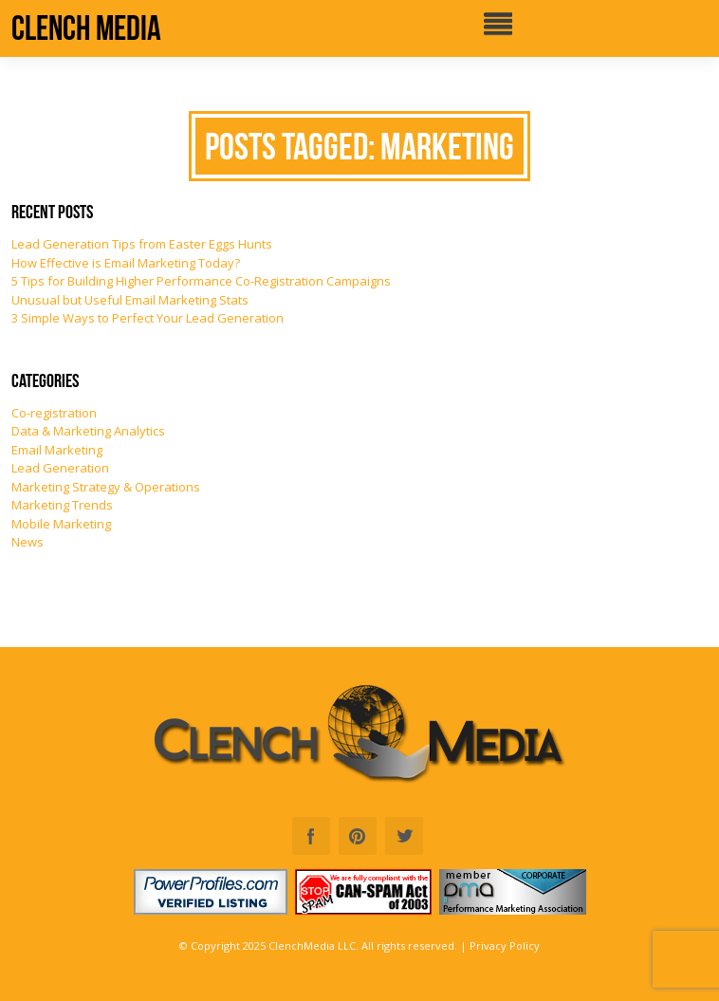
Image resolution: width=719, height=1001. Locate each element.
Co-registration (54, 412)
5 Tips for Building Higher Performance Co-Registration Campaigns (201, 280)
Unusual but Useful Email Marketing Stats (130, 299)
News (27, 541)
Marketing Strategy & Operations (105, 486)
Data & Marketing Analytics (88, 430)
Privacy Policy (505, 945)
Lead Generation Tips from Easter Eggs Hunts (141, 243)
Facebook (311, 836)
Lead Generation (60, 467)
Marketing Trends (62, 504)
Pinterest (358, 836)
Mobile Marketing (61, 523)
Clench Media (86, 28)
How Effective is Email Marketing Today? (125, 262)
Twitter (404, 836)
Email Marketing (56, 449)
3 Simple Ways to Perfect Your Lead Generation (147, 317)
